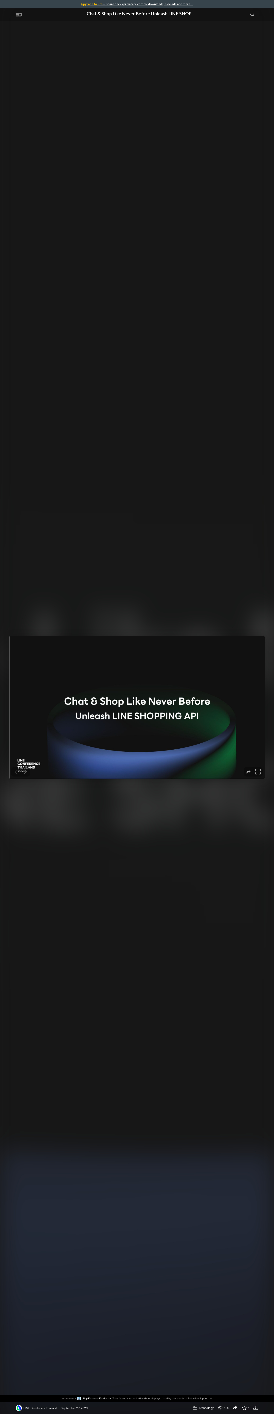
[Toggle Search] (252, 14)
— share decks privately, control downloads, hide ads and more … (137, 4)
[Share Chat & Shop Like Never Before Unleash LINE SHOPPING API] (235, 1408)
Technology (203, 1408)
